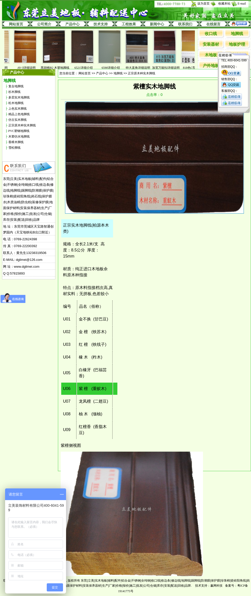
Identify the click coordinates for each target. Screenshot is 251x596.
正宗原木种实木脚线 (22, 125)
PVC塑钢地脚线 (18, 131)
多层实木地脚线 (19, 97)
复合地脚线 (16, 86)
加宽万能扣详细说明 (167, 68)
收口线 (211, 33)
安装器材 (211, 44)
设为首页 (203, 3)
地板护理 (237, 44)
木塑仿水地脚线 (19, 136)
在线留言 (213, 24)
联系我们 (185, 24)
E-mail (242, 3)
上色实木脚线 (17, 108)
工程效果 (129, 24)
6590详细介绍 (112, 68)
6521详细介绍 (85, 68)
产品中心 (72, 24)
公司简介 (44, 24)
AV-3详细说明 (28, 68)
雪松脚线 (14, 147)
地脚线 (237, 33)
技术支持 (100, 24)
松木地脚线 (16, 103)
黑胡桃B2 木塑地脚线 (56, 68)
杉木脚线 (14, 92)
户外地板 (211, 65)
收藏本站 (224, 3)
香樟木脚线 (16, 142)
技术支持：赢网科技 (209, 585)
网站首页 (16, 24)
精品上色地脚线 (19, 114)
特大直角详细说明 (139, 68)
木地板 (211, 55)
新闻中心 (157, 24)
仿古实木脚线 (17, 120)
